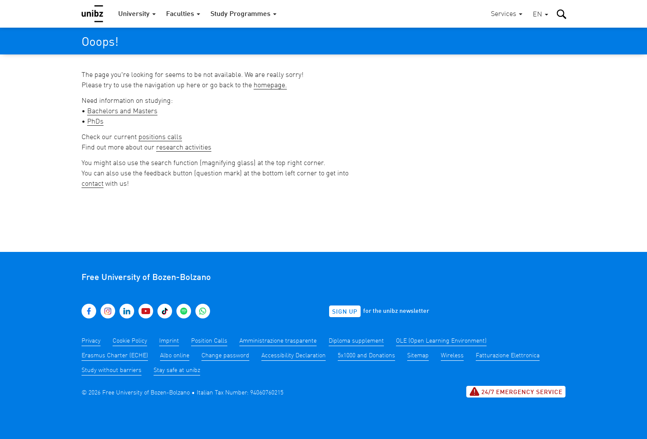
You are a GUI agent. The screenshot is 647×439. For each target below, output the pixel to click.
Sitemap (418, 356)
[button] (540, 14)
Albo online (174, 356)
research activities (183, 147)
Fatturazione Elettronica (508, 356)
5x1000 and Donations (366, 356)
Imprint (169, 341)
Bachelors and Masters (122, 111)
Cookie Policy (130, 341)
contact (93, 184)
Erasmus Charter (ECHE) (115, 356)
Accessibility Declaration (293, 356)
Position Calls (209, 341)
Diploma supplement (356, 341)
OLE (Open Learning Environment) (441, 341)
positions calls (160, 137)
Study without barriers (111, 370)
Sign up (345, 312)
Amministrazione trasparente (278, 341)
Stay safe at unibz (177, 370)
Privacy (91, 341)
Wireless (452, 356)
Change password (225, 356)
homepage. (270, 85)
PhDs (95, 121)
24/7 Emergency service (515, 391)
